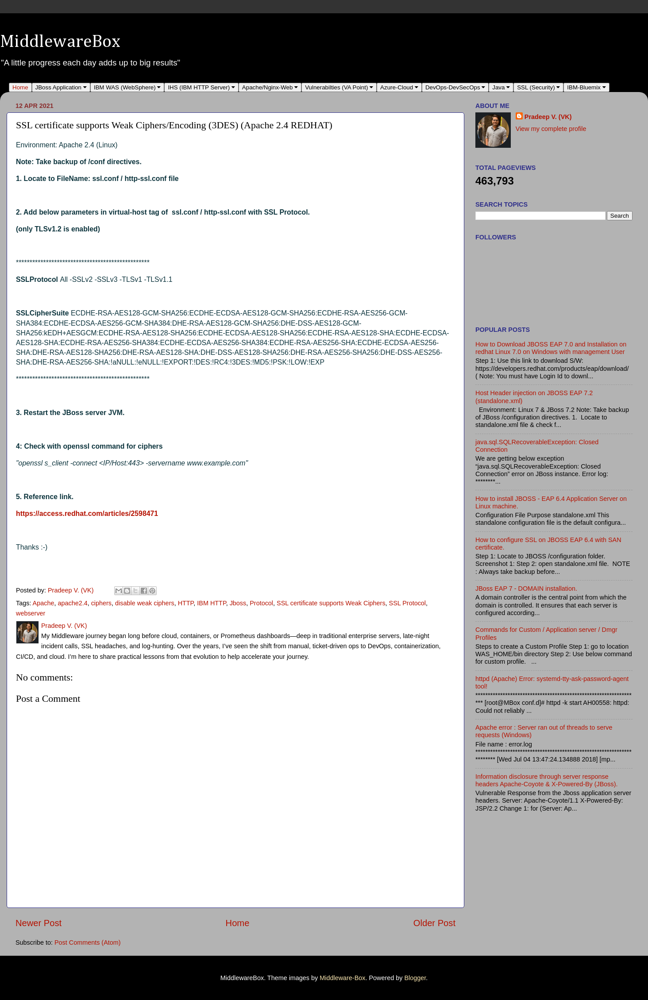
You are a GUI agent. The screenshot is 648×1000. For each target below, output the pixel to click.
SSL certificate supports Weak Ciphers (331, 603)
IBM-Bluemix (586, 87)
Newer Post (38, 923)
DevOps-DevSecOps (455, 87)
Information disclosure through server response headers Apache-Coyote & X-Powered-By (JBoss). (546, 780)
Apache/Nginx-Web (270, 87)
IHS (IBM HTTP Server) (201, 87)
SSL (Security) (538, 87)
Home (20, 87)
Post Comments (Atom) (87, 942)
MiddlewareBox (60, 42)
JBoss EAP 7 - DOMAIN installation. (526, 588)
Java (501, 87)
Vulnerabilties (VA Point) (339, 87)
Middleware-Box (342, 977)
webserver (30, 613)
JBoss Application (61, 87)
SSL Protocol (407, 603)
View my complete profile (551, 128)
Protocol (261, 603)
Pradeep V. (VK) (548, 116)
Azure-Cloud (399, 87)
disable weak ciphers (144, 603)
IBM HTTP (211, 603)
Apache (43, 603)
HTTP (186, 603)
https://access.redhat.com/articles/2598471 (87, 513)
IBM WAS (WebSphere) (127, 87)
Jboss (238, 603)
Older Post (434, 923)
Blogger (415, 977)
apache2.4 (72, 603)
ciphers (101, 603)
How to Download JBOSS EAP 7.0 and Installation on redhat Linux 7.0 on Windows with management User (550, 348)
